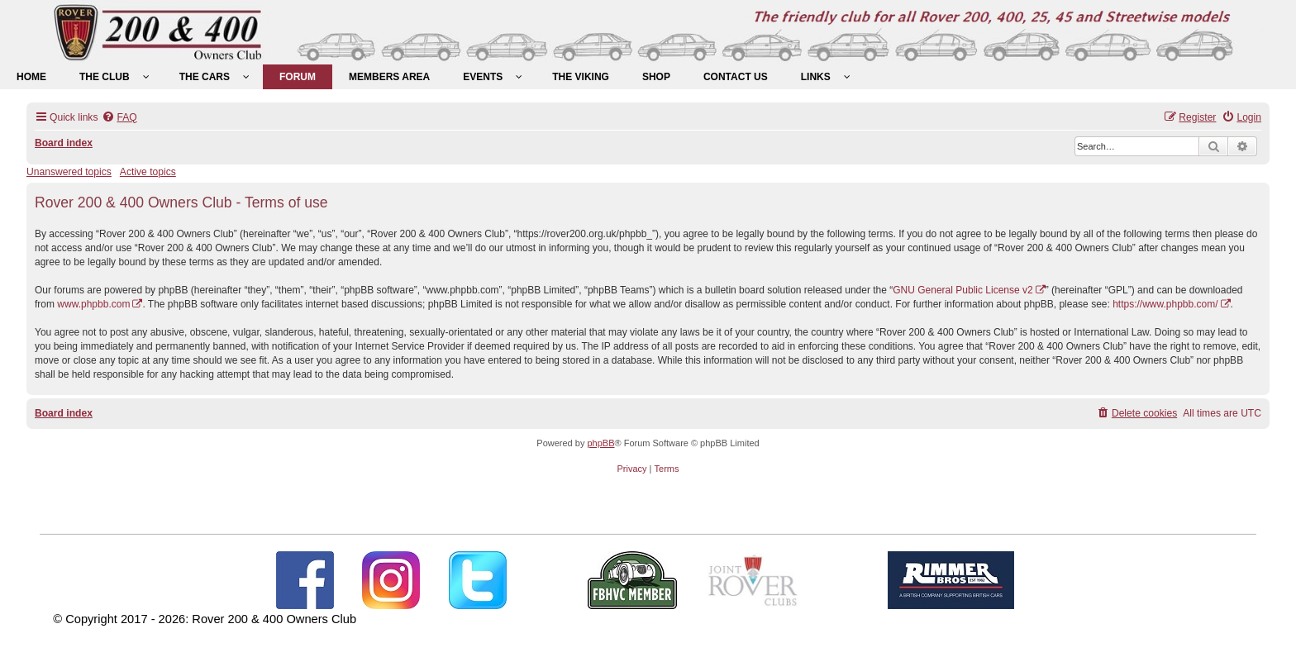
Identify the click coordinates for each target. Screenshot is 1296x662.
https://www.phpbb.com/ (1165, 304)
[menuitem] (31, 76)
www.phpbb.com (93, 304)
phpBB (600, 443)
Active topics (148, 172)
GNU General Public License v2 (962, 290)
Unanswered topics (69, 172)
